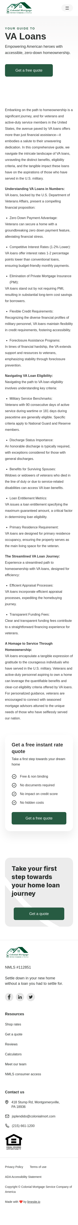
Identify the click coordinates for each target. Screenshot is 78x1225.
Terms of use (38, 1167)
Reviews (11, 1044)
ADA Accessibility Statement (23, 1176)
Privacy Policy (14, 1167)
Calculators (13, 1054)
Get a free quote (28, 70)
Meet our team (15, 1064)
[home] (19, 8)
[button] (67, 7)
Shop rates (13, 1024)
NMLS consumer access (23, 1074)
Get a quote (13, 1034)
